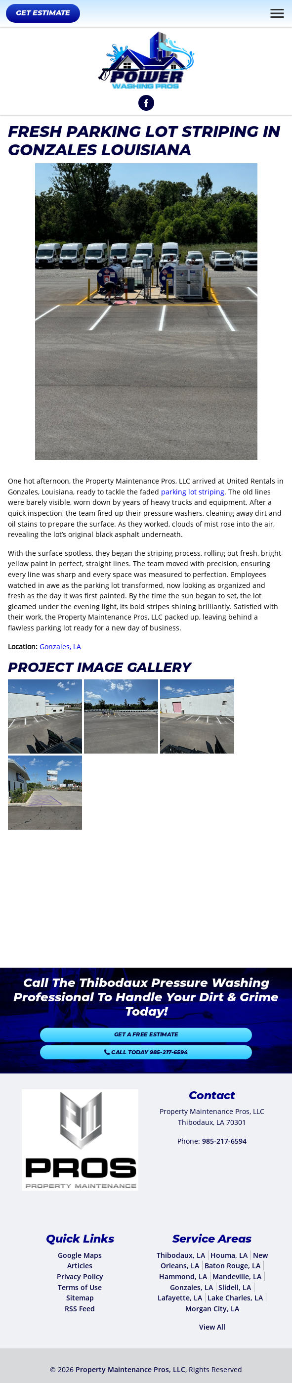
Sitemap (80, 1297)
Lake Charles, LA (235, 1297)
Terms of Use (80, 1287)
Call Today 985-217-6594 (146, 1048)
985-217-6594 (224, 1141)
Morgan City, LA (212, 1308)
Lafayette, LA (180, 1297)
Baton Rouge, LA (232, 1265)
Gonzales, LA (60, 646)
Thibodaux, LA (181, 1255)
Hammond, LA (183, 1276)
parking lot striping (192, 491)
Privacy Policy (80, 1276)
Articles (79, 1265)
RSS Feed (80, 1308)
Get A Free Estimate (146, 1038)
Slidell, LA (234, 1287)
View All (212, 1327)
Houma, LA (229, 1255)
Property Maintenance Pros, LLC (130, 1369)
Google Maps (80, 1255)
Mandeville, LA (236, 1276)
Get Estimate (43, 12)
